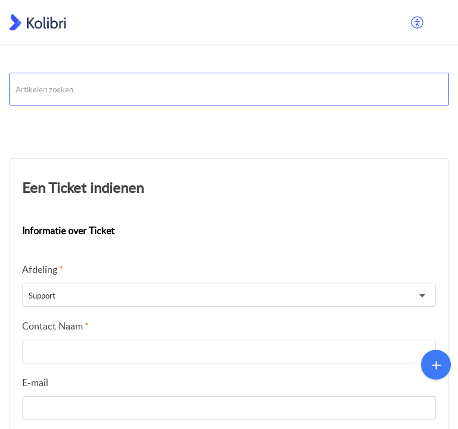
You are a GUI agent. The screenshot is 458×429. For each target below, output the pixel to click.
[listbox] (229, 295)
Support (24, 120)
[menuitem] (417, 22)
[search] (229, 89)
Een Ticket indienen (83, 187)
